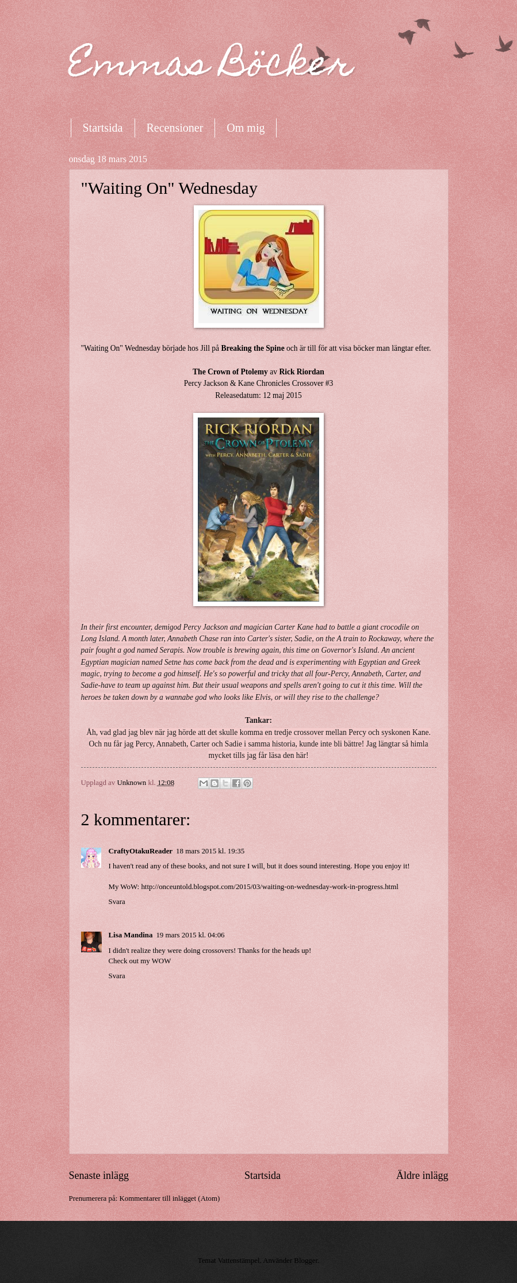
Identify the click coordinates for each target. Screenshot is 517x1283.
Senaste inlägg (99, 1175)
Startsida (103, 127)
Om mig (246, 127)
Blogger (305, 1261)
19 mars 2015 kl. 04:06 (190, 935)
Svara (117, 902)
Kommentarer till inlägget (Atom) (169, 1198)
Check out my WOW (140, 961)
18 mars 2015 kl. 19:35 (210, 851)
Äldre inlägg (422, 1175)
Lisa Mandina (131, 935)
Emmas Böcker (211, 67)
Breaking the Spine (252, 348)
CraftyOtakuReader (141, 851)
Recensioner (175, 127)
